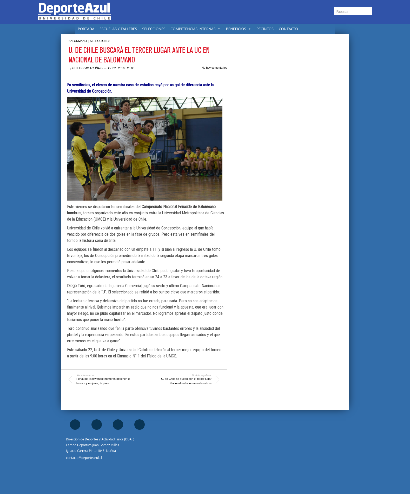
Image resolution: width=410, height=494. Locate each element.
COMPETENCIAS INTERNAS (195, 28)
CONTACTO (288, 28)
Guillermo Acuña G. (87, 68)
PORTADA (86, 28)
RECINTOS (265, 28)
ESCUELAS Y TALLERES (118, 28)
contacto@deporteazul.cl (84, 457)
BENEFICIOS (238, 28)
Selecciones (100, 40)
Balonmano (78, 40)
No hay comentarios (214, 67)
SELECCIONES (153, 28)
